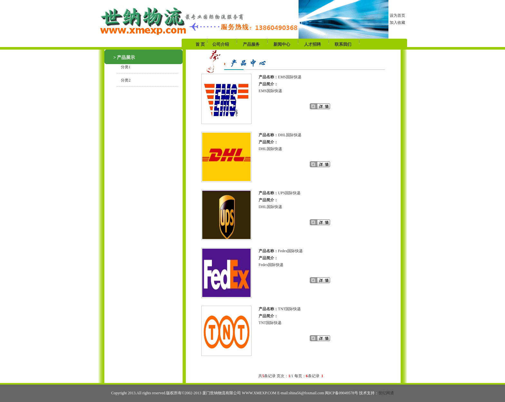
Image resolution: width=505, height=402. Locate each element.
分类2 (123, 80)
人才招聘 (312, 44)
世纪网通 (386, 393)
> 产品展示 (124, 57)
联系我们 (343, 44)
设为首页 (397, 15)
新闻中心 (281, 44)
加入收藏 (397, 22)
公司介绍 (220, 44)
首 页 (200, 44)
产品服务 (251, 44)
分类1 (123, 67)
